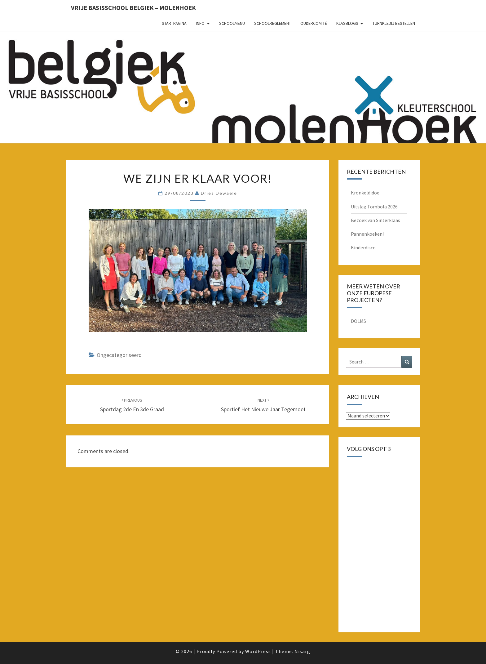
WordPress (258, 651)
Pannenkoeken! (367, 234)
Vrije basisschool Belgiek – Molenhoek (133, 7)
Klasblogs (347, 23)
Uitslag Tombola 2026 (374, 206)
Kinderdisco (363, 247)
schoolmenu (232, 23)
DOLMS (358, 321)
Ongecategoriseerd (119, 355)
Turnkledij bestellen (394, 23)
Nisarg (302, 651)
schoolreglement (272, 23)
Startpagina (174, 23)
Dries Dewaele (219, 193)
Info (200, 23)
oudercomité (313, 23)
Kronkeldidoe (365, 192)
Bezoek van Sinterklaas (375, 220)
